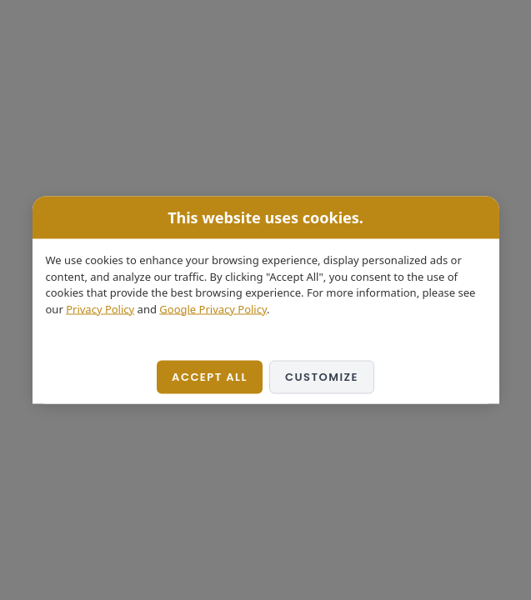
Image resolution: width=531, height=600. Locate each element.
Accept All (210, 377)
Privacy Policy (100, 308)
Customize (321, 377)
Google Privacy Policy (213, 308)
